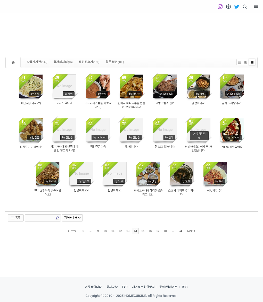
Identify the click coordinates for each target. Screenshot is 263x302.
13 (127, 231)
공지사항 (112, 287)
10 (105, 231)
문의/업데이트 (168, 287)
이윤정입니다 (93, 287)
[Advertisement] (131, 30)
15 (142, 231)
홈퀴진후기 (89, 62)
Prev (72, 231)
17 (157, 231)
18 (165, 231)
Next (191, 231)
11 (112, 231)
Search (57, 218)
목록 (15, 218)
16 (150, 231)
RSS (184, 287)
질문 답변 (114, 62)
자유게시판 (37, 62)
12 (120, 231)
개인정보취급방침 (143, 287)
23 (180, 231)
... (90, 231)
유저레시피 (63, 62)
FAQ (125, 287)
